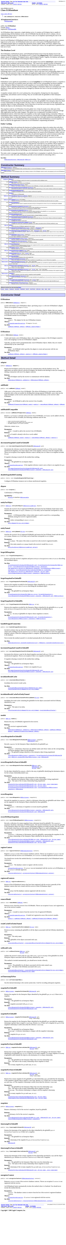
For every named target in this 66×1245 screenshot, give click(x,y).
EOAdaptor (9, 168)
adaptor (11, 181)
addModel (11, 184)
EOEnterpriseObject (23, 200)
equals (6, 305)
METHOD (20, 4)
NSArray (26, 216)
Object (7, 28)
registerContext (13, 251)
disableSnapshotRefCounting (16, 194)
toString (38, 305)
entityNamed (12, 204)
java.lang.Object (6, 14)
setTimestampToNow (13, 268)
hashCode (22, 305)
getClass (17, 305)
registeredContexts (14, 254)
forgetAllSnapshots (14, 207)
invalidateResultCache (14, 227)
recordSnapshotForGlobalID (16, 236)
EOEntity (6, 200)
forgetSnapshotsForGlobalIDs (16, 216)
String (17, 204)
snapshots (11, 288)
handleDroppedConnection (15, 221)
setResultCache (13, 265)
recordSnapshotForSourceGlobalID (17, 239)
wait (43, 305)
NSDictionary (26, 236)
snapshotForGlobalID (14, 271)
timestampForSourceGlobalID (16, 295)
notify (27, 305)
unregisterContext (13, 299)
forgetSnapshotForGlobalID (16, 211)
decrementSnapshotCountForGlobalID (18, 190)
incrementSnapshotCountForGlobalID (18, 223)
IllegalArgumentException (16, 340)
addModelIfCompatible (14, 187)
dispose (11, 197)
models (10, 233)
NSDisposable (8, 22)
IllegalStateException (15, 484)
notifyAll (32, 305)
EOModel (9, 172)
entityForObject (13, 200)
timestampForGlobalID (14, 291)
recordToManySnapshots (14, 248)
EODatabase (4, 168)
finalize (11, 305)
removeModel (12, 258)
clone (2, 305)
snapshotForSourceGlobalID (16, 279)
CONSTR (15, 4)
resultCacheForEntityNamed (16, 262)
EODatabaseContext (22, 251)
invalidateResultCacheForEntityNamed (18, 230)
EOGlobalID (30, 190)
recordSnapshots (13, 244)
